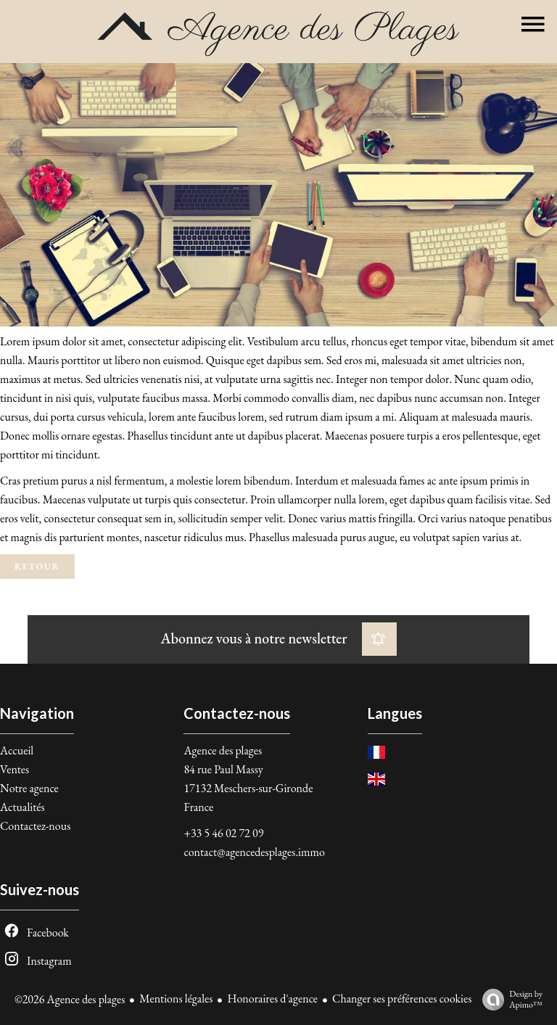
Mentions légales (176, 998)
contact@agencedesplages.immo (253, 852)
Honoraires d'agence (272, 998)
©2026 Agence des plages (70, 999)
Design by (508, 999)
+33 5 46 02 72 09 (223, 833)
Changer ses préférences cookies (401, 998)
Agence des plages (222, 750)
